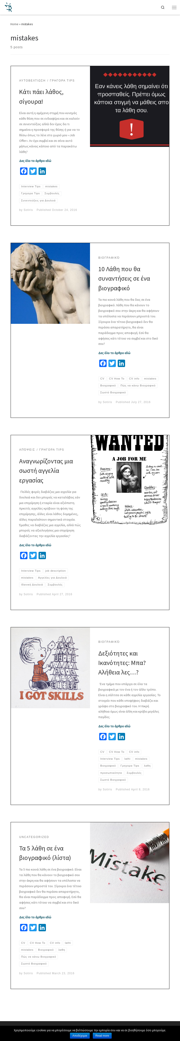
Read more (102, 1035)
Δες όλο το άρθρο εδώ (35, 161)
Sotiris (28, 210)
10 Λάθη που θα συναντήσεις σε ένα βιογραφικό (124, 278)
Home (14, 24)
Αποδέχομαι (79, 1035)
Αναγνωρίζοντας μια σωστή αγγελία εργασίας (46, 477)
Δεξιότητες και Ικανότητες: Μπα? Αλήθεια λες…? (122, 669)
